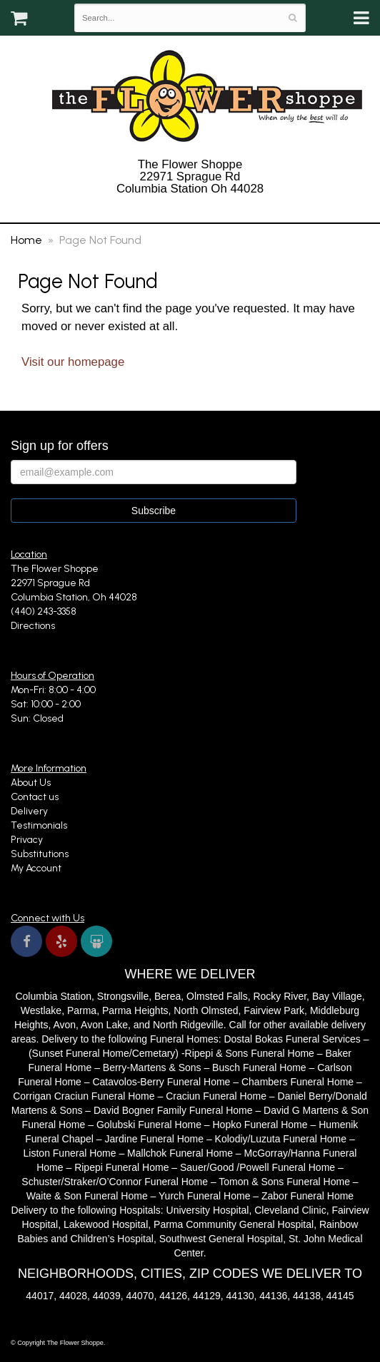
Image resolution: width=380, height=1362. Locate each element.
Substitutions (40, 854)
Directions (33, 626)
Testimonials (39, 825)
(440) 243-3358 (190, 207)
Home (26, 240)
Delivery (29, 811)
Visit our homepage (72, 362)
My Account (36, 868)
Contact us (35, 797)
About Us (31, 783)
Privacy (27, 840)
